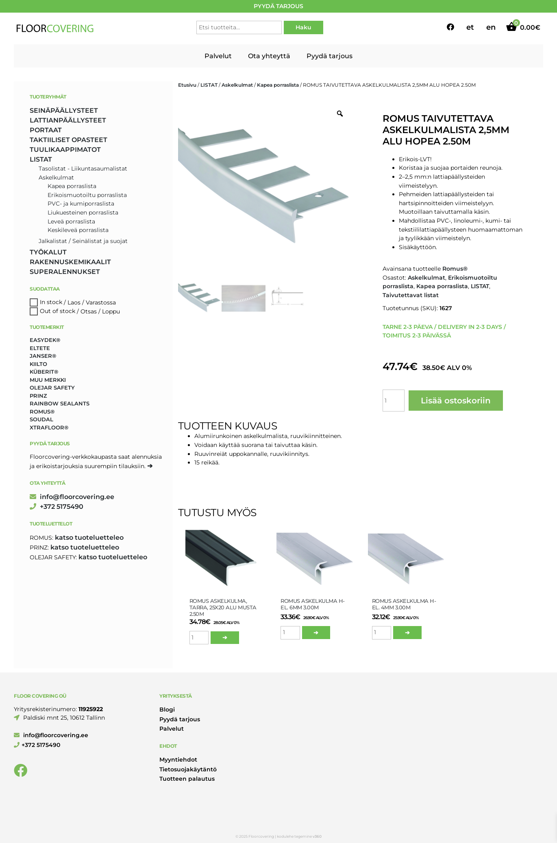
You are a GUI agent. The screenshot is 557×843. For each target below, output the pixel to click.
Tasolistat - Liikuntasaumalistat (83, 168)
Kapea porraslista (278, 85)
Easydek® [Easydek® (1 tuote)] (45, 340)
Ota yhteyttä (269, 56)
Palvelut (218, 56)
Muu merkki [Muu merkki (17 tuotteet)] (48, 380)
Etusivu (187, 85)
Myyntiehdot (178, 759)
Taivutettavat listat (411, 295)
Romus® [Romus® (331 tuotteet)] (42, 411)
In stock (51, 302)
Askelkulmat (237, 85)
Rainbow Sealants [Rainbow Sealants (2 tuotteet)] (59, 403)
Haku (303, 27)
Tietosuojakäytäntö (188, 769)
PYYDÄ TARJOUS (278, 6)
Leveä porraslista (71, 221)
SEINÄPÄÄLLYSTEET (64, 110)
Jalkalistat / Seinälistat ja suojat (83, 241)
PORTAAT (46, 130)
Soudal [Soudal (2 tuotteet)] (41, 419)
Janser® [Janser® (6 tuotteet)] (43, 356)
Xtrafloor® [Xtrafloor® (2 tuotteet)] (49, 427)
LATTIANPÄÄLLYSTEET (68, 120)
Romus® (455, 268)
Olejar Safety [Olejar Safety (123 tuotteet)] (52, 387)
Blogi (167, 709)
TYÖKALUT (48, 252)
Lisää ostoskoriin (456, 400)
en (491, 27)
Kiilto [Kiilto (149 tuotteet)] (38, 364)
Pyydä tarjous (329, 56)
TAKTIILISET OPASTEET (68, 140)
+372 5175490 (56, 506)
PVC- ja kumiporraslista (81, 203)
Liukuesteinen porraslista (83, 212)
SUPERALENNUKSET (65, 272)
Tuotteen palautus (187, 778)
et (470, 27)
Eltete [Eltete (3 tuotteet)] (40, 348)
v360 (317, 836)
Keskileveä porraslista (78, 230)
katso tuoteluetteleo (89, 537)
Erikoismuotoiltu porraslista (87, 195)
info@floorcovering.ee (72, 497)
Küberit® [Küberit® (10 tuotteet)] (44, 371)
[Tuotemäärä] (394, 401)
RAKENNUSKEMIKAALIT (70, 262)
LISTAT (209, 85)
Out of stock (57, 311)
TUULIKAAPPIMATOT (65, 149)
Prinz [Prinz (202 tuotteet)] (38, 395)
